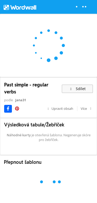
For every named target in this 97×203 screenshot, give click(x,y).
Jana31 (20, 100)
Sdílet (77, 88)
